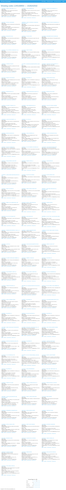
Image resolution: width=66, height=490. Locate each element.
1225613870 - (9, 271)
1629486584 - (29, 188)
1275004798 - (48, 244)
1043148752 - (49, 382)
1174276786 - (48, 174)
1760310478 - (29, 438)
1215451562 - (48, 341)
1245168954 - (9, 8)
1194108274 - (8, 188)
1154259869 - (28, 8)
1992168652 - (28, 133)
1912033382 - (50, 327)
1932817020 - (50, 299)
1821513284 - (27, 341)
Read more (14, 16)
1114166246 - (8, 285)
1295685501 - (26, 119)
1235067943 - (27, 36)
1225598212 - (10, 202)
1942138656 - (48, 424)
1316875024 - (49, 368)
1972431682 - (49, 8)
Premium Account (50, 1)
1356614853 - (27, 77)
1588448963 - (28, 174)
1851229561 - (7, 438)
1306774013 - (28, 410)
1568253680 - (6, 244)
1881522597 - (8, 22)
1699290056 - (47, 313)
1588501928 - (28, 313)
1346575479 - (50, 285)
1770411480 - (47, 396)
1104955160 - (9, 105)
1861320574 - (29, 396)
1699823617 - (10, 230)
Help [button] (63, 1)
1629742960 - (30, 244)
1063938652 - (7, 313)
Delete (5, 16)
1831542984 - (47, 202)
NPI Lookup (44, 1)
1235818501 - (30, 91)
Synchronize (9, 16)
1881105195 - (8, 77)
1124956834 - (8, 424)
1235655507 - (27, 299)
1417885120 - (7, 36)
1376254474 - (48, 77)
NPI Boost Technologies (6, 1)
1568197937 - (29, 271)
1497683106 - (9, 410)
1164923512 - (29, 230)
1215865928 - (47, 410)
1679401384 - (48, 438)
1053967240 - (49, 271)
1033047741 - (28, 424)
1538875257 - (8, 91)
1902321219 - (7, 368)
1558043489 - (46, 119)
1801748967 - (48, 91)
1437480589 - (30, 327)
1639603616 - (10, 341)
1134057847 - (29, 382)
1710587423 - (8, 299)
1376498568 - (29, 105)
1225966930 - (7, 382)
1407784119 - (28, 368)
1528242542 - (8, 465)
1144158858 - (50, 36)
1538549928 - (8, 133)
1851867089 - (8, 216)
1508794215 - (50, 22)
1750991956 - (9, 119)
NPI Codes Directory (57, 1)
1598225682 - (49, 105)
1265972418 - (49, 133)
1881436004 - (27, 216)
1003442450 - (29, 202)
